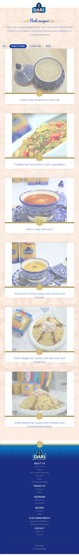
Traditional (19, 46)
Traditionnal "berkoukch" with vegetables (39, 164)
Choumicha (39, 503)
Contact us (39, 531)
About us (39, 463)
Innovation (39, 476)
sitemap (39, 546)
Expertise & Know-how (39, 524)
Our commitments (39, 518)
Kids (48, 46)
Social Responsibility (39, 482)
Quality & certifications (39, 521)
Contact (39, 528)
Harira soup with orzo (39, 229)
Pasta (39, 492)
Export (39, 479)
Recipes (39, 508)
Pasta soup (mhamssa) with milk (39, 99)
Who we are (39, 467)
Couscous (39, 489)
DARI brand (39, 500)
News (39, 470)
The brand (39, 497)
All (5, 46)
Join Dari (39, 535)
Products (39, 486)
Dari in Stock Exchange (39, 473)
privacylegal (39, 549)
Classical (35, 46)
